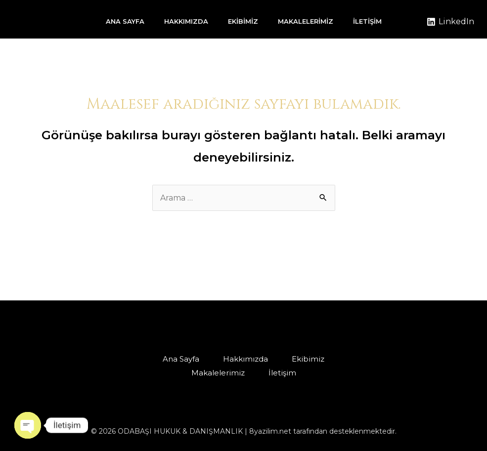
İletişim (367, 21)
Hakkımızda (186, 21)
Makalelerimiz (305, 21)
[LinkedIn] (450, 21)
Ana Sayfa (125, 21)
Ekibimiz (243, 21)
